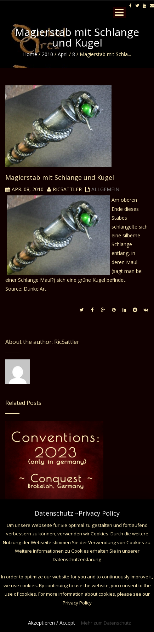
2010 (47, 54)
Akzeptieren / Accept (51, 622)
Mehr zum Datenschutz (106, 623)
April (63, 54)
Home (30, 54)
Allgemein (105, 189)
